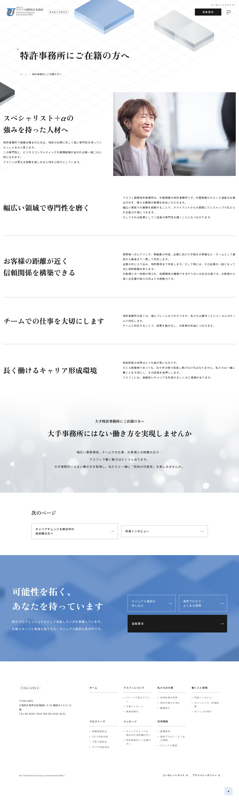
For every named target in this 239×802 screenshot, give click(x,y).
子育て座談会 (99, 742)
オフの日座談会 (100, 747)
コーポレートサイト (221, 4)
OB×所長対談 (100, 736)
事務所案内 (132, 711)
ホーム (23, 74)
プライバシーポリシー (204, 775)
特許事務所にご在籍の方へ (138, 742)
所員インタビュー (139, 531)
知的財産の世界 (169, 697)
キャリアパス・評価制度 (206, 704)
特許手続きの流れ (170, 703)
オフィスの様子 (203, 711)
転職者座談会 (99, 731)
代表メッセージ (134, 706)
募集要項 (208, 12)
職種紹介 (165, 708)
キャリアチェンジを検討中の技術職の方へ (57, 531)
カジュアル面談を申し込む (147, 597)
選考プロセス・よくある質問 (197, 597)
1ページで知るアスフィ (138, 699)
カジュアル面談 (168, 745)
